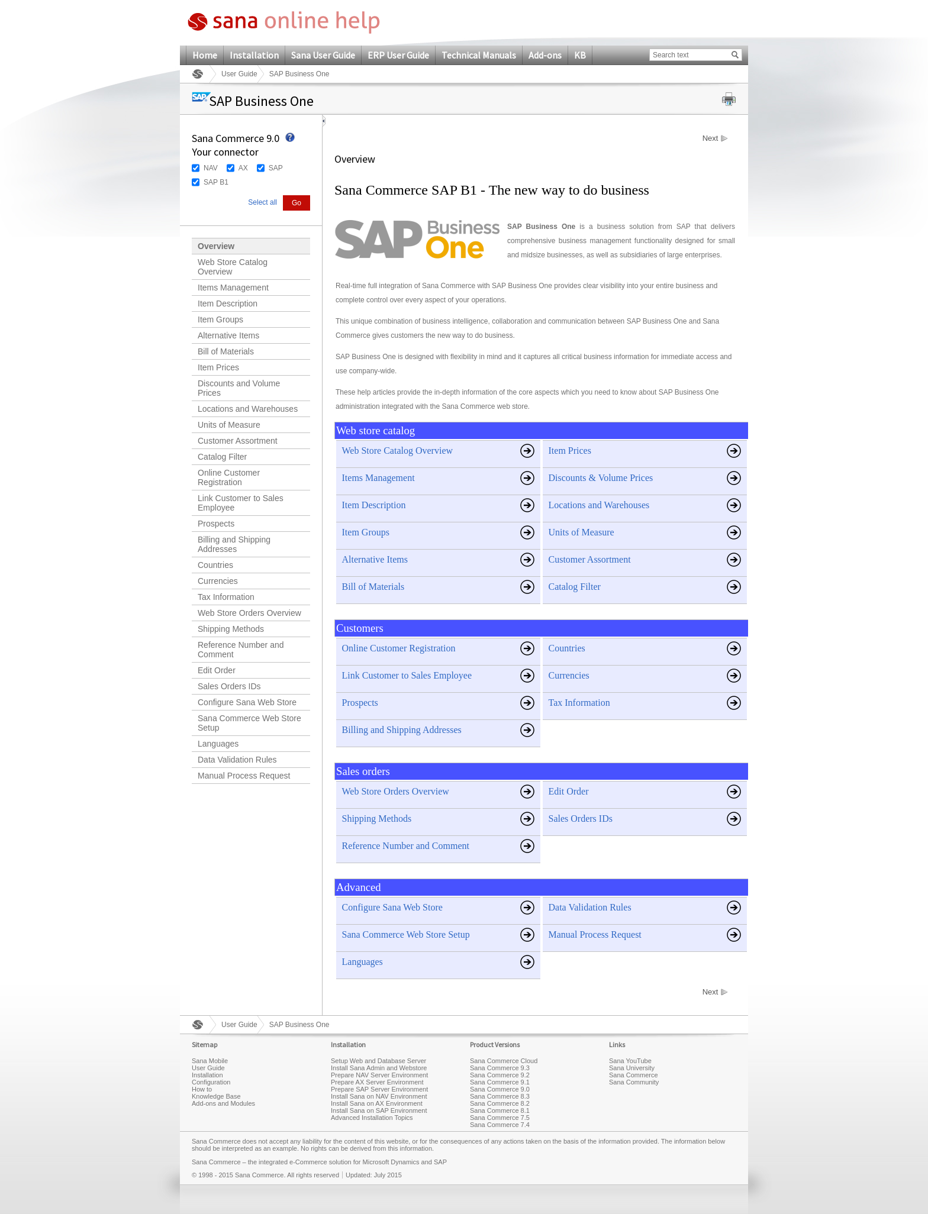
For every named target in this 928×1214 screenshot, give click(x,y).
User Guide (239, 74)
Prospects (216, 523)
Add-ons (545, 55)
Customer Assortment (238, 440)
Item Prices (218, 367)
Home (204, 55)
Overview (216, 246)
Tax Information (226, 597)
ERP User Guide (398, 55)
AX (243, 168)
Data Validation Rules (237, 759)
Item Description (227, 303)
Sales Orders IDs (229, 686)
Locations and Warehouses (248, 409)
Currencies (218, 581)
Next (710, 138)
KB (580, 55)
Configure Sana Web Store (247, 702)
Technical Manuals (479, 55)
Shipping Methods (231, 629)
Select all (262, 202)
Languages (218, 743)
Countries (215, 565)
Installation (254, 55)
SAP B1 (216, 182)
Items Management (233, 287)
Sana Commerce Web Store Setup (249, 722)
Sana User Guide (323, 55)
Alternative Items (228, 335)
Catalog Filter (222, 456)
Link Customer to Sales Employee (240, 502)
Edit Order (217, 670)
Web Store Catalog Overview (233, 266)
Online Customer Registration (229, 477)
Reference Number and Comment (241, 649)
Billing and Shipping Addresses (234, 544)
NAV (211, 168)
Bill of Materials (226, 351)
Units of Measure (229, 425)
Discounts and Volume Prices (239, 388)
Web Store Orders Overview (249, 613)
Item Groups (220, 319)
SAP (276, 168)
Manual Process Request (244, 775)
